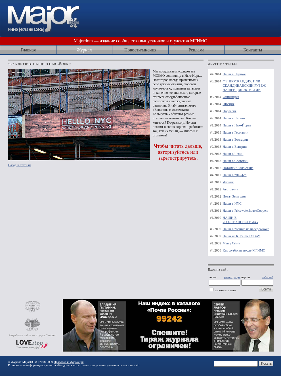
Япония (228, 182)
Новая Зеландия (234, 196)
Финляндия (231, 97)
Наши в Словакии (235, 161)
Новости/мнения (140, 49)
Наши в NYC (232, 203)
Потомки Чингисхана (238, 168)
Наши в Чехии (233, 154)
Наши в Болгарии (235, 140)
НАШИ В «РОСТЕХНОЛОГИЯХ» (240, 220)
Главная (28, 49)
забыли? (267, 277)
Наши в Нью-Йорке (237, 125)
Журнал (84, 49)
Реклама (196, 49)
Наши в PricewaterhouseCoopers (245, 211)
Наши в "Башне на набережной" (246, 229)
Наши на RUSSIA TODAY (241, 236)
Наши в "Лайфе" (234, 175)
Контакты (252, 49)
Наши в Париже (234, 74)
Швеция (228, 104)
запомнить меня (225, 290)
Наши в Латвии (234, 118)
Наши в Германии (235, 132)
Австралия (230, 189)
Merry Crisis (231, 243)
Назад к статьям (19, 165)
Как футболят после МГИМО (244, 250)
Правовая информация (68, 361)
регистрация (232, 277)
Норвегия (229, 111)
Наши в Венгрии (235, 147)
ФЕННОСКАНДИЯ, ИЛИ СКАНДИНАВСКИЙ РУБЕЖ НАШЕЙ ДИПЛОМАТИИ (244, 85)
